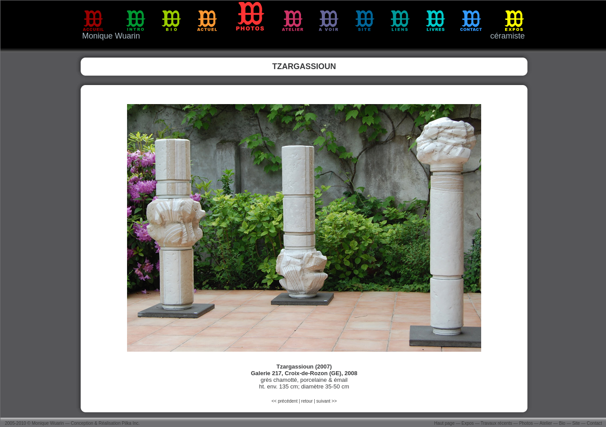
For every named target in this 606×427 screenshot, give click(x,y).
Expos (468, 423)
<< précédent (285, 401)
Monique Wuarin (48, 423)
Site (576, 423)
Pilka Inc (130, 423)
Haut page (444, 423)
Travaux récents (496, 423)
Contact (594, 423)
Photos (526, 423)
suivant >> (327, 401)
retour (307, 401)
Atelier (546, 423)
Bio (562, 423)
